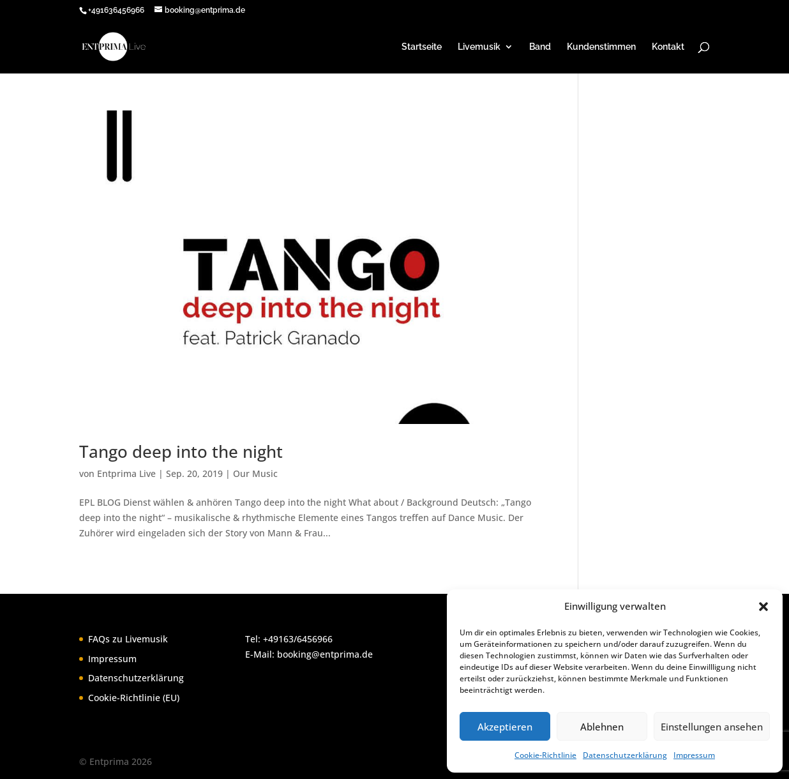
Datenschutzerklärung (625, 755)
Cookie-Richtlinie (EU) (133, 698)
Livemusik (479, 47)
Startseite (422, 47)
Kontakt (668, 47)
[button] (763, 606)
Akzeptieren (504, 726)
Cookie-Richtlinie (545, 755)
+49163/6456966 (298, 639)
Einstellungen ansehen (712, 726)
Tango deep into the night (181, 451)
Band (540, 47)
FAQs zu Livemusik (128, 639)
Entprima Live (126, 473)
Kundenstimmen (601, 47)
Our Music (255, 473)
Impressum (694, 755)
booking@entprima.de (325, 654)
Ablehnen (602, 726)
